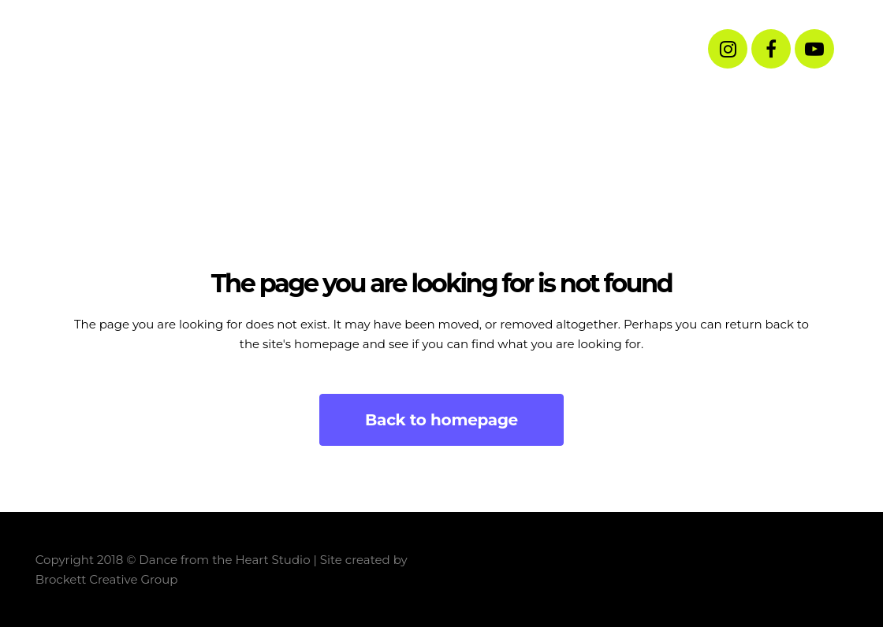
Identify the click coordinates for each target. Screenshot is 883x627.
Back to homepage (441, 419)
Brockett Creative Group (106, 579)
